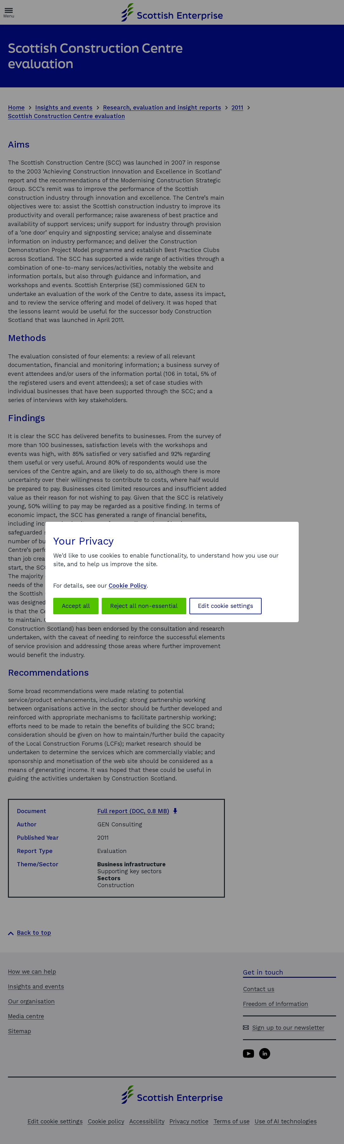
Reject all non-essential (144, 606)
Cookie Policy (128, 585)
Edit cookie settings (225, 606)
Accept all (76, 606)
